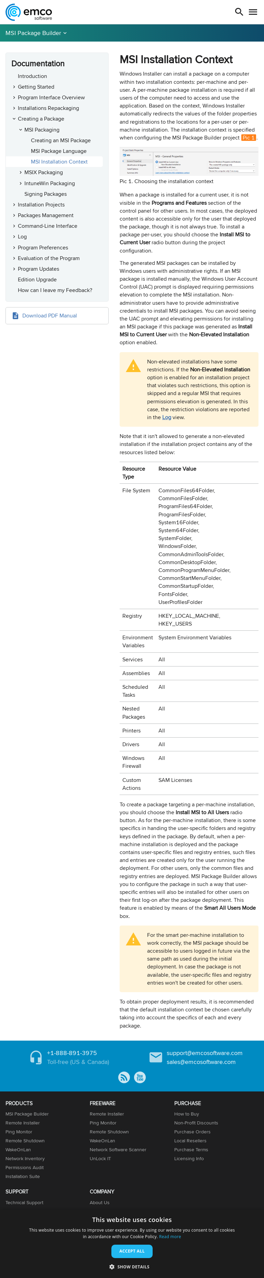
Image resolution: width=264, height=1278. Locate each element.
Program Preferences (43, 247)
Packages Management (46, 215)
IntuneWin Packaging (49, 183)
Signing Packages (45, 194)
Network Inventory (25, 1158)
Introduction (32, 76)
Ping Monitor (19, 1131)
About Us (100, 1202)
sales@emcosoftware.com (201, 1062)
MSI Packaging (41, 130)
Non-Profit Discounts (196, 1122)
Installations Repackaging (48, 108)
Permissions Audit (25, 1167)
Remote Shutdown (25, 1140)
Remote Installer (23, 1122)
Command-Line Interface (47, 226)
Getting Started (36, 87)
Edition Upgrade (37, 279)
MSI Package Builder (33, 33)
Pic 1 (249, 137)
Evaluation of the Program (49, 258)
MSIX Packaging (43, 172)
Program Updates (38, 269)
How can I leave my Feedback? (55, 290)
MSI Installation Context (59, 162)
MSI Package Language (59, 151)
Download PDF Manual (49, 316)
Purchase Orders (192, 1131)
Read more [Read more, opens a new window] (170, 1237)
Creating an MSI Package (61, 140)
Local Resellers (190, 1140)
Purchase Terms (191, 1149)
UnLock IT (100, 1158)
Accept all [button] (132, 1251)
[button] (132, 1266)
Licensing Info (189, 1158)
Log (22, 236)
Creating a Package (41, 119)
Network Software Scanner (118, 1149)
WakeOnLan (18, 1149)
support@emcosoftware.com (205, 1053)
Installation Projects (41, 205)
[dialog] (132, 1244)
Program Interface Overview (51, 97)
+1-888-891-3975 (72, 1053)
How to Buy (186, 1113)
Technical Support (24, 1202)
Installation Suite (23, 1176)
